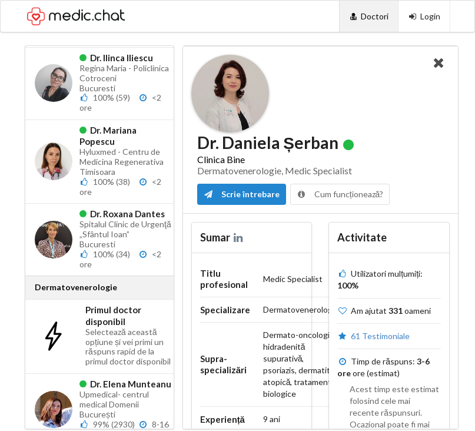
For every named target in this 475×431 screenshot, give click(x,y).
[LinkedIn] (239, 237)
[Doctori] (368, 16)
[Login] (424, 16)
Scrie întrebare (242, 194)
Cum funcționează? (340, 194)
